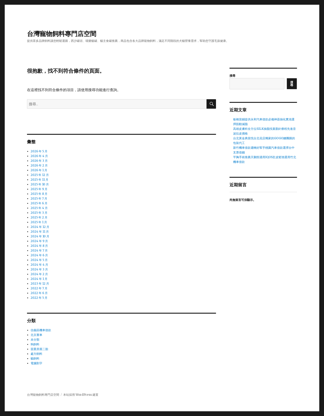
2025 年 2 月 (39, 217)
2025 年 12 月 (40, 175)
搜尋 (232, 76)
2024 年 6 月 (39, 255)
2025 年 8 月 (39, 194)
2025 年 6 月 (39, 203)
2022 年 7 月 (39, 288)
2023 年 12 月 (40, 284)
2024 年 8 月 (39, 246)
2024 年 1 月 (39, 279)
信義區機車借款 (41, 330)
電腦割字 (36, 363)
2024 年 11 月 (40, 232)
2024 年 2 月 (39, 274)
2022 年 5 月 (39, 298)
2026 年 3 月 (39, 161)
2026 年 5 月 (39, 151)
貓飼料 (35, 358)
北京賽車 (36, 335)
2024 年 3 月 (39, 269)
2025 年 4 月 (39, 208)
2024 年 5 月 (39, 260)
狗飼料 (35, 344)
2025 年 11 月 (39, 180)
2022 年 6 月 (39, 293)
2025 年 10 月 (40, 184)
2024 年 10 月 (40, 236)
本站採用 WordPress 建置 (80, 395)
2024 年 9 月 (39, 241)
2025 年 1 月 (39, 222)
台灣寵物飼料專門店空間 (61, 34)
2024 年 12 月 (40, 227)
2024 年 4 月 (39, 265)
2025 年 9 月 (39, 189)
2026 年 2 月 (39, 165)
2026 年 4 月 (39, 156)
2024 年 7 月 (39, 250)
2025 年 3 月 (39, 213)
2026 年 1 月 (39, 170)
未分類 (35, 340)
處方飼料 (36, 354)
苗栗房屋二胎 (39, 349)
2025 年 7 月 (39, 198)
